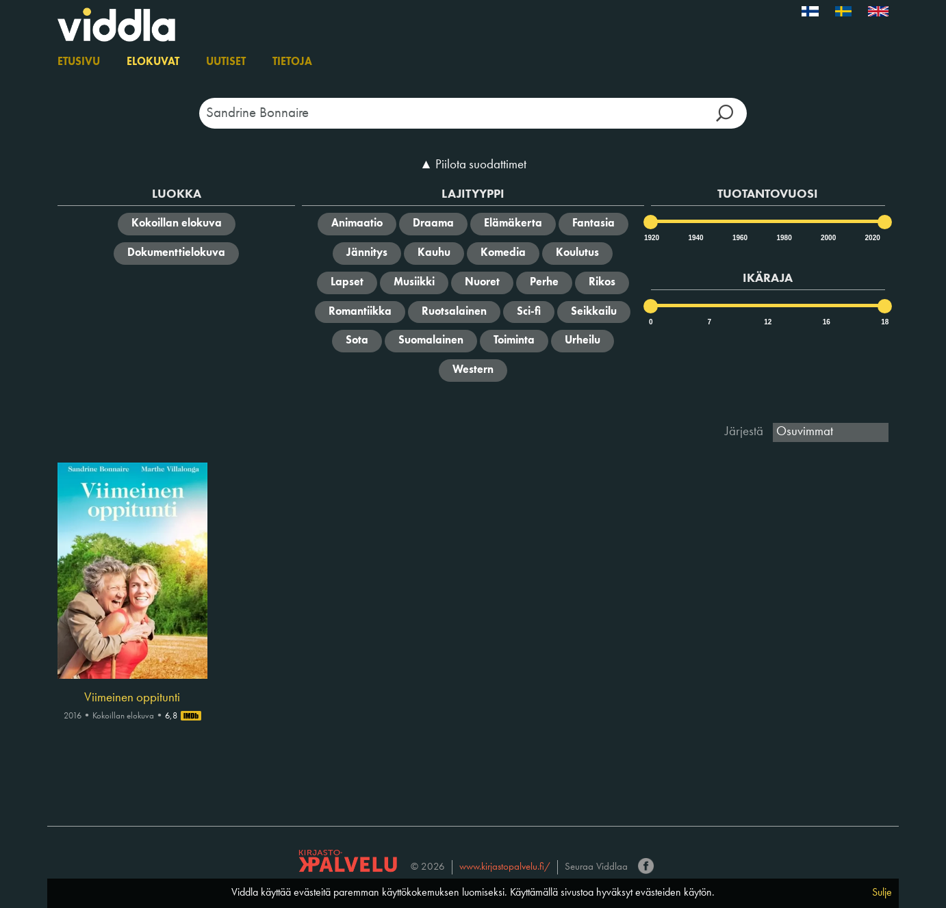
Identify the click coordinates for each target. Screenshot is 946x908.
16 (826, 322)
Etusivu (78, 62)
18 (885, 322)
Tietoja (292, 62)
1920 (651, 238)
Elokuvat (153, 62)
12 (767, 322)
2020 (872, 238)
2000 (827, 238)
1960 (739, 238)
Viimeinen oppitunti (132, 698)
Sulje (882, 892)
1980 (783, 238)
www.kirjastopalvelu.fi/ (504, 867)
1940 (695, 238)
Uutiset (226, 62)
